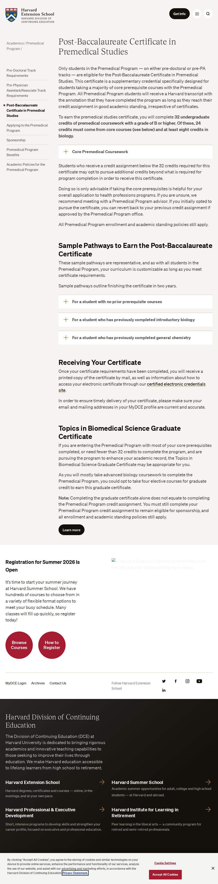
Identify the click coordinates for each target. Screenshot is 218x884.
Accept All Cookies (165, 874)
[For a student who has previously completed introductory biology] (136, 320)
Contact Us (58, 683)
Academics (15, 43)
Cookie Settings (165, 863)
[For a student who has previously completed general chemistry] (136, 338)
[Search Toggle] (208, 13)
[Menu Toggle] (197, 13)
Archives (38, 683)
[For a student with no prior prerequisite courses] (136, 302)
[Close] (213, 868)
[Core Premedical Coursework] (136, 152)
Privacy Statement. (75, 873)
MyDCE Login (15, 683)
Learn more (71, 530)
